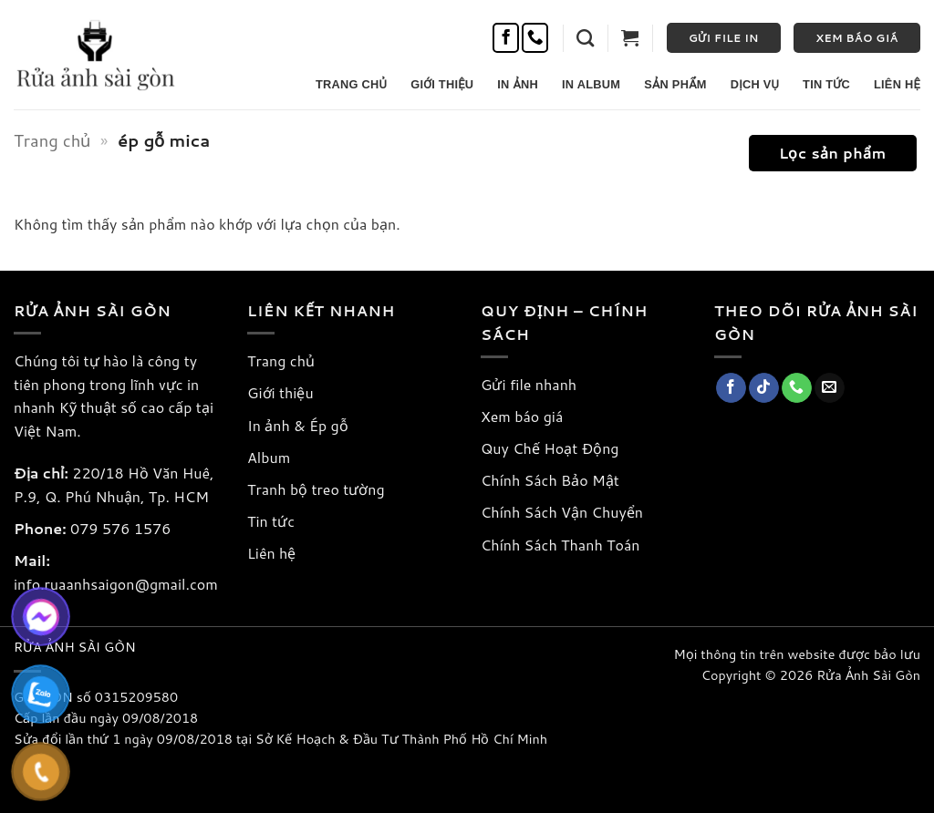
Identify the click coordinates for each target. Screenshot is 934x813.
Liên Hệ (897, 84)
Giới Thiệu (441, 84)
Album (268, 457)
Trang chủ (52, 140)
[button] (585, 38)
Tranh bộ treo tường (316, 489)
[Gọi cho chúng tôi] (535, 37)
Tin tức (271, 520)
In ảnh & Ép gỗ (297, 425)
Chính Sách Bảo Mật (550, 479)
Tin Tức (826, 84)
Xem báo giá (522, 416)
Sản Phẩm (675, 84)
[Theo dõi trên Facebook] (506, 37)
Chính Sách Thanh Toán (560, 544)
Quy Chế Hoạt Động (550, 447)
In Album (591, 84)
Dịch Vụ (755, 84)
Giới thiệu (280, 392)
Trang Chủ (351, 84)
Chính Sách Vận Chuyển (562, 511)
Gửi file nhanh (528, 384)
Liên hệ (271, 552)
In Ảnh (517, 84)
